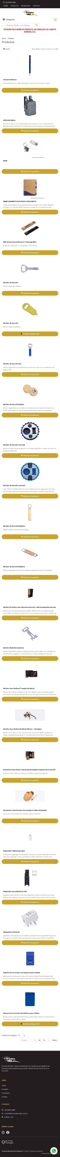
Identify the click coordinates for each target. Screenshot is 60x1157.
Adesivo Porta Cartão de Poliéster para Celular (21, 1013)
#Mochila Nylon (9, 120)
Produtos (14, 6)
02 (39, 1040)
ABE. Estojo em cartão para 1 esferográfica (19, 242)
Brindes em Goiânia (15, 1151)
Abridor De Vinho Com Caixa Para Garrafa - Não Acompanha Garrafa (29, 607)
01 (35, 1040)
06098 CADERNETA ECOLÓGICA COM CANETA (19, 201)
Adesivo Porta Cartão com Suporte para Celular (21, 973)
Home (4, 38)
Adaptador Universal (11, 932)
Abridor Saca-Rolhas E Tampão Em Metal (18, 688)
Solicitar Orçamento (30, 90)
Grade (6, 49)
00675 (5, 161)
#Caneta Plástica (9, 79)
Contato (36, 6)
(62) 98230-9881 (10, 2)
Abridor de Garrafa (10, 282)
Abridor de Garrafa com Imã (14, 445)
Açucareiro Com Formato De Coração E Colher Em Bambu (25, 810)
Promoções (25, 6)
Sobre (6, 6)
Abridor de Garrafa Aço (12, 364)
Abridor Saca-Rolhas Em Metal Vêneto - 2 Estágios (22, 729)
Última (54, 1040)
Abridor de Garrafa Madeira (14, 526)
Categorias (8, 19)
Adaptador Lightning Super (14, 851)
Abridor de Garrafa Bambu (13, 404)
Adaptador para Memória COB (15, 891)
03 (44, 1040)
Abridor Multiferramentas (13, 648)
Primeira (24, 1040)
